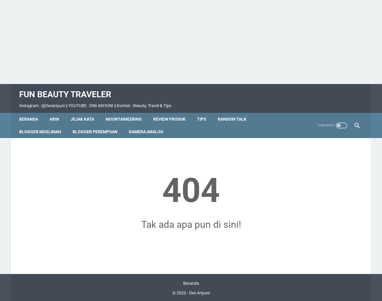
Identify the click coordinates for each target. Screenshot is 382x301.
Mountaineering (126, 112)
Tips (204, 112)
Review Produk (172, 112)
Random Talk (234, 112)
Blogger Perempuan (97, 125)
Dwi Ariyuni (199, 291)
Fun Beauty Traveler (68, 90)
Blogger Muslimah (43, 125)
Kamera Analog (149, 125)
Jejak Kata (85, 112)
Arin (57, 112)
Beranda (31, 112)
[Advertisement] (191, 42)
